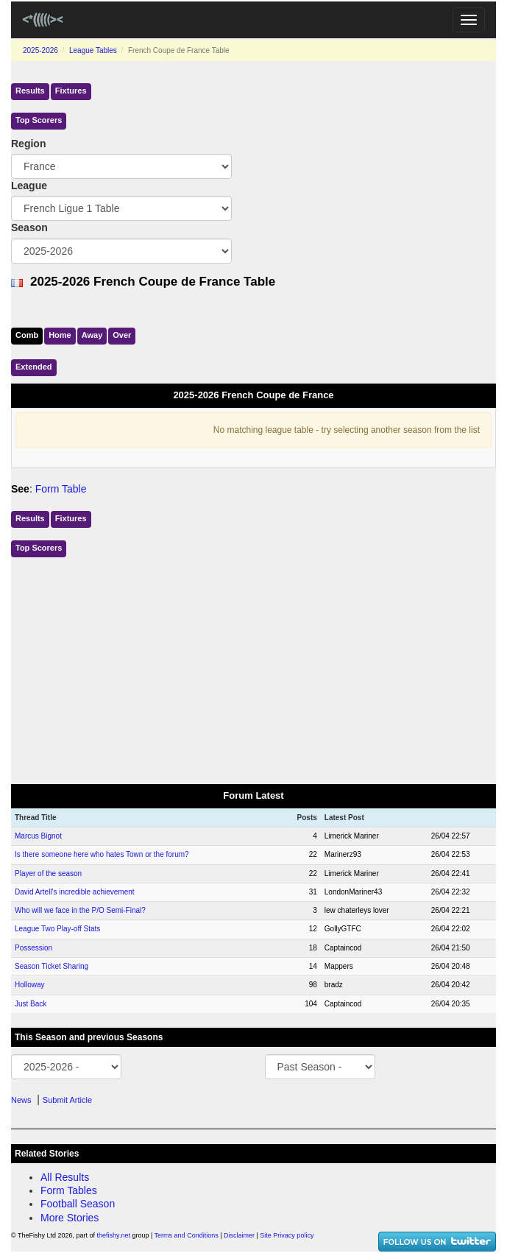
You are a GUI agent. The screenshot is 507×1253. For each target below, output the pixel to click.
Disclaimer (239, 1235)
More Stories (69, 1218)
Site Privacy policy (286, 1235)
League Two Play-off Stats (57, 929)
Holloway (30, 985)
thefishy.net (113, 1235)
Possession (33, 948)
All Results (64, 1177)
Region (28, 143)
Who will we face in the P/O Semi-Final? (80, 910)
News (21, 1099)
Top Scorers (38, 120)
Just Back (30, 1004)
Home (60, 335)
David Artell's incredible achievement (75, 892)
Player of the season (48, 873)
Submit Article (67, 1099)
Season (29, 227)
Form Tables (68, 1190)
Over (122, 335)
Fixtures (71, 90)
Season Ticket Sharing (51, 966)
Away (92, 335)
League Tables (93, 50)
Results (30, 90)
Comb (26, 335)
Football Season (77, 1204)
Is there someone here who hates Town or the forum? (102, 854)
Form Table (61, 489)
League (29, 185)
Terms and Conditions (187, 1235)
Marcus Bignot (38, 836)
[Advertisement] (253, 668)
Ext (33, 366)
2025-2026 (40, 50)
